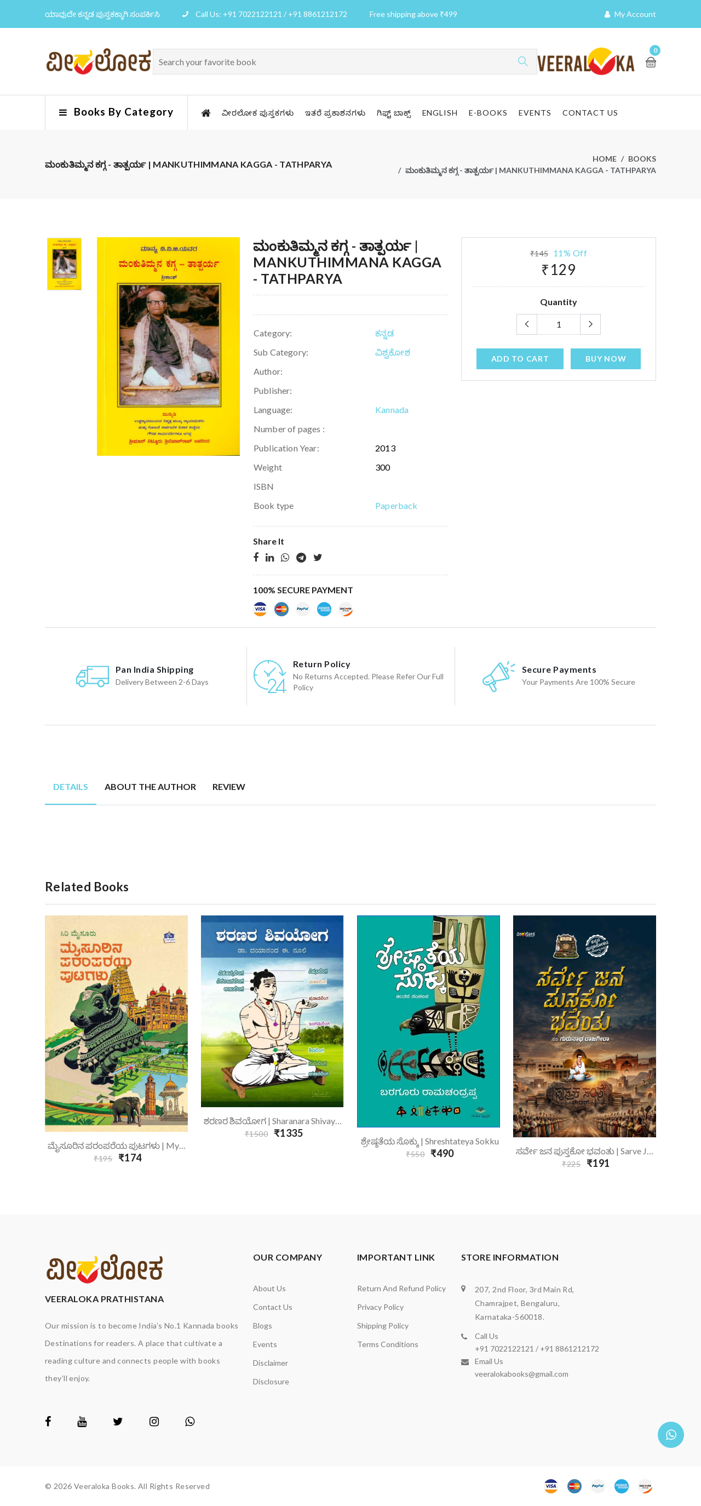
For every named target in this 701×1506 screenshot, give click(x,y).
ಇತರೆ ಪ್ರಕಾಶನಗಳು (335, 112)
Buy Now (605, 358)
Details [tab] (70, 786)
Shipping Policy (383, 1325)
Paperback (396, 505)
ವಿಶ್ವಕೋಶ (392, 352)
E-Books (488, 112)
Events (535, 112)
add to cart (520, 358)
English (440, 112)
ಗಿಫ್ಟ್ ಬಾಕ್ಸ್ (394, 112)
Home (605, 158)
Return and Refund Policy (401, 1288)
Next (662, 1046)
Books (642, 158)
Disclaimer (270, 1362)
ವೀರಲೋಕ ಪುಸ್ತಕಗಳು (258, 112)
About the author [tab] (150, 786)
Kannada (392, 409)
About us (269, 1288)
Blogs (262, 1325)
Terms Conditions (387, 1344)
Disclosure (271, 1381)
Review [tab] (228, 786)
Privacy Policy (380, 1307)
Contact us (590, 112)
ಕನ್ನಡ (384, 333)
